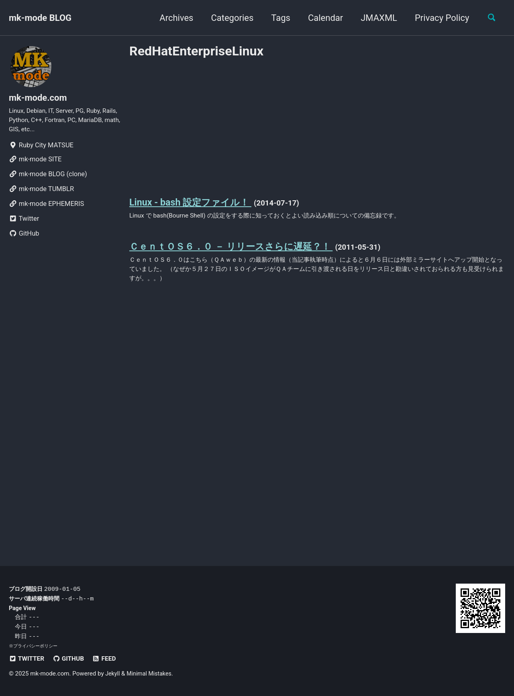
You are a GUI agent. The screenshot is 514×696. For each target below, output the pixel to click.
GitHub (24, 238)
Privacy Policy (438, 18)
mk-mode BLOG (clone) (48, 179)
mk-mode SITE (35, 164)
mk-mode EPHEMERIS (46, 208)
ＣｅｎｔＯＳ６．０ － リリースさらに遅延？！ (239, 250)
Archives (172, 18)
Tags (276, 18)
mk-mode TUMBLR (41, 193)
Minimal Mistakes (151, 674)
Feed (109, 659)
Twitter (24, 223)
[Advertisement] (317, 121)
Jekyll (113, 674)
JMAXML (375, 18)
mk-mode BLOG (40, 18)
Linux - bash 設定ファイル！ (195, 204)
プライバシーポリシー (35, 646)
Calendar (321, 18)
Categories (228, 18)
